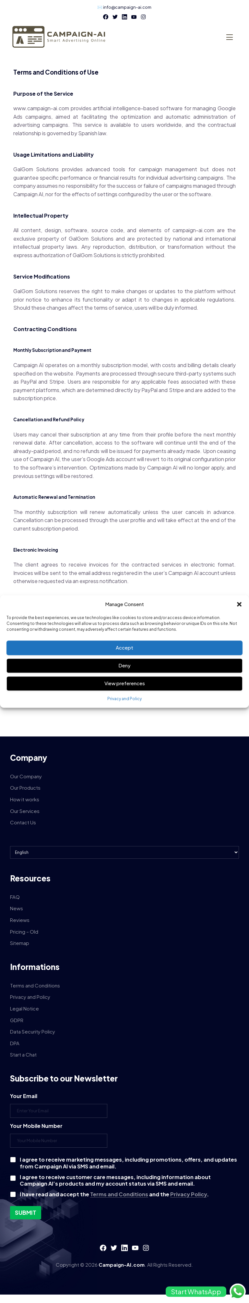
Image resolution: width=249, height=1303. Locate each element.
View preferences (124, 683)
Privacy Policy (188, 1194)
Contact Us (23, 822)
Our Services (25, 811)
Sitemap (19, 943)
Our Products (25, 787)
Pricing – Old (24, 931)
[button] (239, 604)
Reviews (20, 920)
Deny (124, 666)
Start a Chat (23, 1054)
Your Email (23, 1096)
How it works (24, 799)
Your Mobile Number (36, 1126)
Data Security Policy (32, 1031)
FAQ (15, 897)
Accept (124, 648)
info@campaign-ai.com (127, 7)
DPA (14, 1043)
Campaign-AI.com (122, 1264)
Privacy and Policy (124, 698)
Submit (25, 1212)
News (16, 908)
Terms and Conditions (35, 985)
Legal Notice (24, 1008)
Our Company (26, 776)
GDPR (16, 1020)
